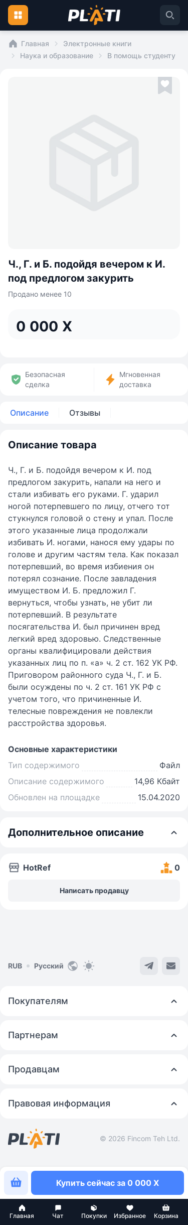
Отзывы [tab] (84, 413)
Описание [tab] (29, 413)
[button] (22, 1212)
